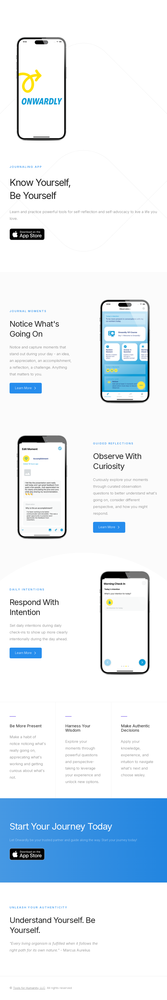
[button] (26, 388)
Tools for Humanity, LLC (29, 988)
